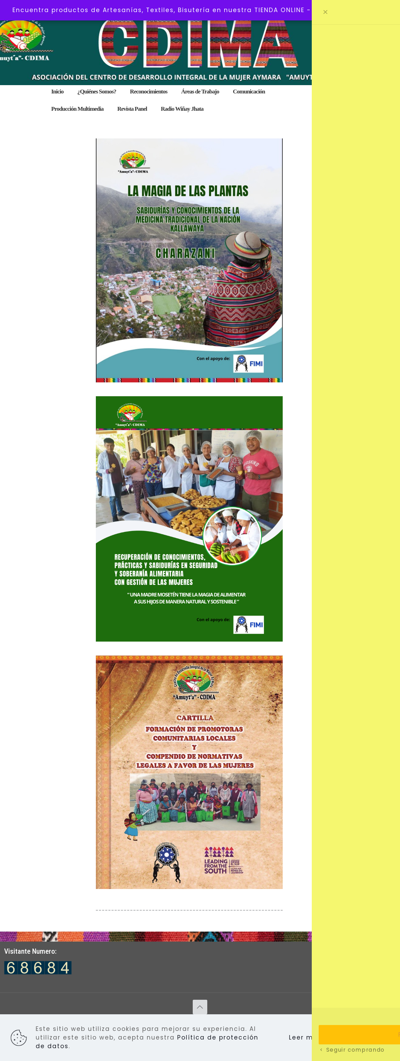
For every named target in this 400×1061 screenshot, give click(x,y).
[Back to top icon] (200, 1007)
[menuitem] (200, 100)
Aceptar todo (358, 1037)
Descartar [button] (370, 10)
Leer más (305, 1037)
